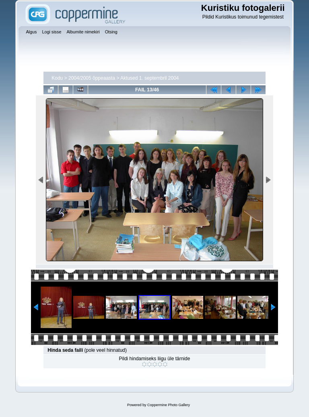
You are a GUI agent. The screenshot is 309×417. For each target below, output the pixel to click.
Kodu (57, 78)
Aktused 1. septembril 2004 (149, 78)
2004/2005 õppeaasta (91, 78)
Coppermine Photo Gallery (168, 405)
